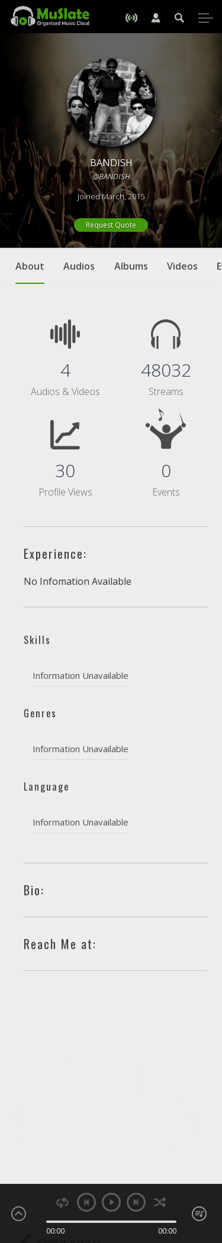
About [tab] (29, 272)
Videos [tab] (182, 266)
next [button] (136, 1202)
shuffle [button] (160, 1202)
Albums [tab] (131, 266)
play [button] (111, 1202)
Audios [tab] (79, 266)
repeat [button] (62, 1202)
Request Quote (111, 225)
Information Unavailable (80, 675)
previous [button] (86, 1202)
